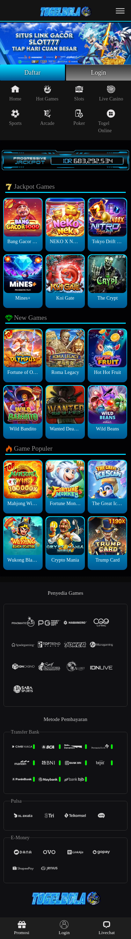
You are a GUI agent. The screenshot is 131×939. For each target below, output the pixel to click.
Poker (79, 117)
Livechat (107, 927)
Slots (79, 93)
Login (98, 72)
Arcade (47, 117)
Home (15, 93)
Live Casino (111, 93)
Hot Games (47, 93)
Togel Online (106, 121)
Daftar (32, 72)
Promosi (21, 927)
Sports (15, 117)
